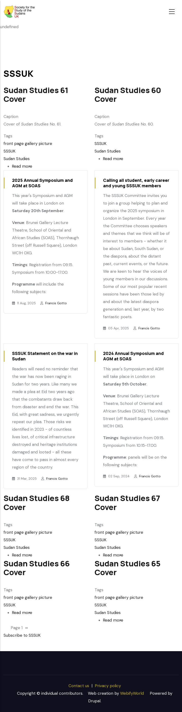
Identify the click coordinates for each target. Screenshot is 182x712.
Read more (22, 166)
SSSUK (9, 151)
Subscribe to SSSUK (22, 635)
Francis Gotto (56, 303)
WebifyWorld (132, 693)
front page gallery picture (28, 143)
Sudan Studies (17, 158)
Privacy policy (108, 685)
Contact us (78, 685)
